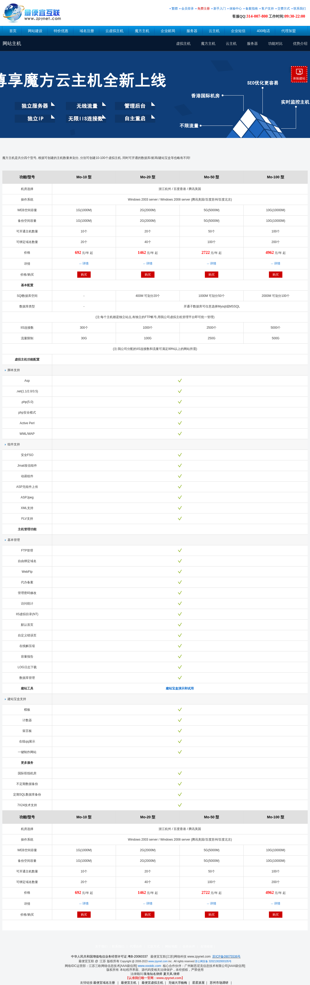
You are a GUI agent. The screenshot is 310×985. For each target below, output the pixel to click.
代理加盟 (288, 31)
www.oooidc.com (149, 966)
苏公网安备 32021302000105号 (213, 961)
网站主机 (12, 43)
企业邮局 (168, 31)
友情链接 (206, 946)
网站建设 (35, 31)
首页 (13, 31)
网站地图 (171, 946)
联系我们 (118, 946)
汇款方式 (153, 946)
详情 (84, 263)
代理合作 (136, 946)
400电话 (263, 31)
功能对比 (275, 43)
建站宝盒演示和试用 (180, 688)
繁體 (175, 8)
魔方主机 (142, 31)
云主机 (214, 31)
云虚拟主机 (114, 31)
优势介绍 (300, 43)
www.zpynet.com (158, 961)
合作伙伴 (189, 946)
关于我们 (101, 946)
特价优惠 (61, 31)
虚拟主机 (183, 43)
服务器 (192, 31)
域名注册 (87, 31)
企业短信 (238, 31)
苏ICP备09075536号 (226, 956)
